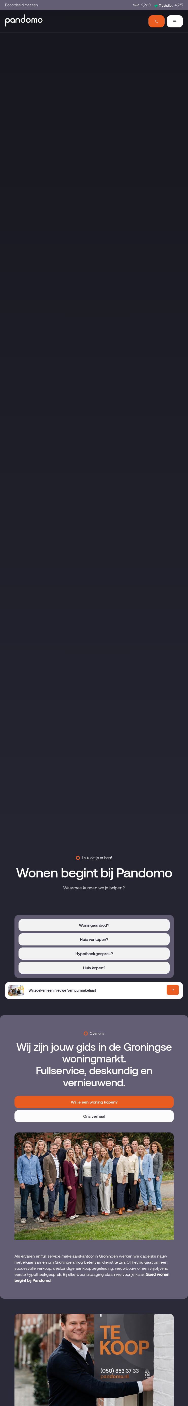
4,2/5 (168, 5)
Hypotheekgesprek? (94, 953)
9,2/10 (142, 5)
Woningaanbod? (94, 925)
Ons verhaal (94, 1116)
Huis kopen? (94, 967)
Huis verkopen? (94, 939)
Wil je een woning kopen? (94, 1101)
